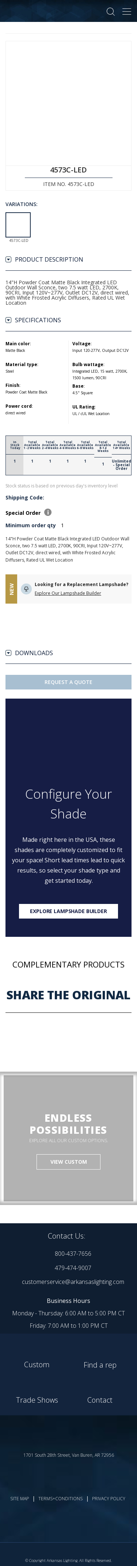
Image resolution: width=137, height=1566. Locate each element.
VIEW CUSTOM (68, 1161)
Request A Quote (68, 682)
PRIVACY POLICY (108, 1498)
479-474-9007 (73, 1268)
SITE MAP (19, 1498)
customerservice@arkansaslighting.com (73, 1282)
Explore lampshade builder (68, 911)
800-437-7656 (73, 1254)
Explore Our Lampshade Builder (68, 593)
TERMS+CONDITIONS (60, 1498)
